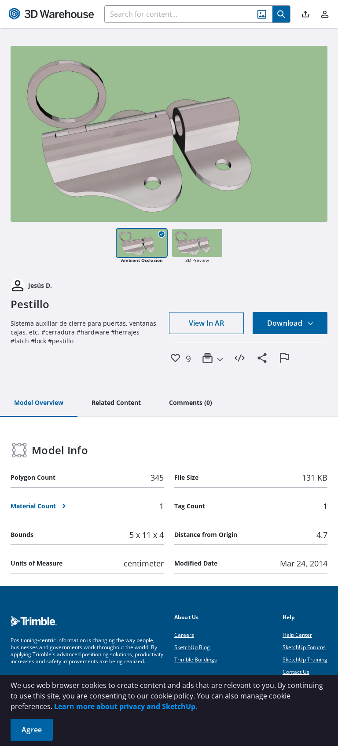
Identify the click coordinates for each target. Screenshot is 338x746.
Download (290, 323)
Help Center (297, 635)
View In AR (206, 323)
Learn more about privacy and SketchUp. (126, 706)
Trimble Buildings (195, 659)
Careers (184, 635)
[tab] (38, 403)
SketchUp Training (305, 659)
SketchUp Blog (192, 647)
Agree (32, 730)
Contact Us (296, 672)
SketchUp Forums (304, 647)
